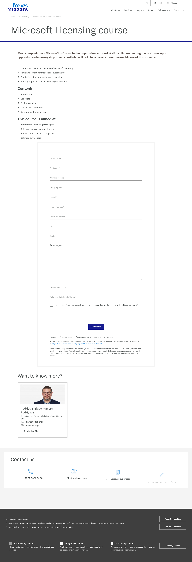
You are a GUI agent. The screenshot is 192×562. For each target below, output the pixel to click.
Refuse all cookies (173, 526)
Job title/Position (57, 216)
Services (128, 10)
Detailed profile (29, 431)
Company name (57, 187)
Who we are (164, 10)
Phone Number (57, 206)
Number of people (58, 177)
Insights (140, 10)
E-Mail (53, 197)
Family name (56, 158)
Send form (96, 326)
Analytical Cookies (74, 543)
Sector (53, 235)
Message (55, 245)
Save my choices (173, 545)
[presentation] (68, 315)
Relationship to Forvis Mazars (63, 296)
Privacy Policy (67, 527)
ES (160, 2)
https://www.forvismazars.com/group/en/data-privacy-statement (77, 343)
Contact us (179, 10)
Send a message (30, 425)
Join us (151, 10)
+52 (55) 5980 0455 (32, 422)
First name (55, 168)
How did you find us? (59, 287)
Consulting (25, 15)
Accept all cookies (173, 518)
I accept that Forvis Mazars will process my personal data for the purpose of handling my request (96, 305)
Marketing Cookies (124, 543)
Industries (115, 10)
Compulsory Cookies (24, 543)
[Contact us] (31, 477)
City (52, 226)
